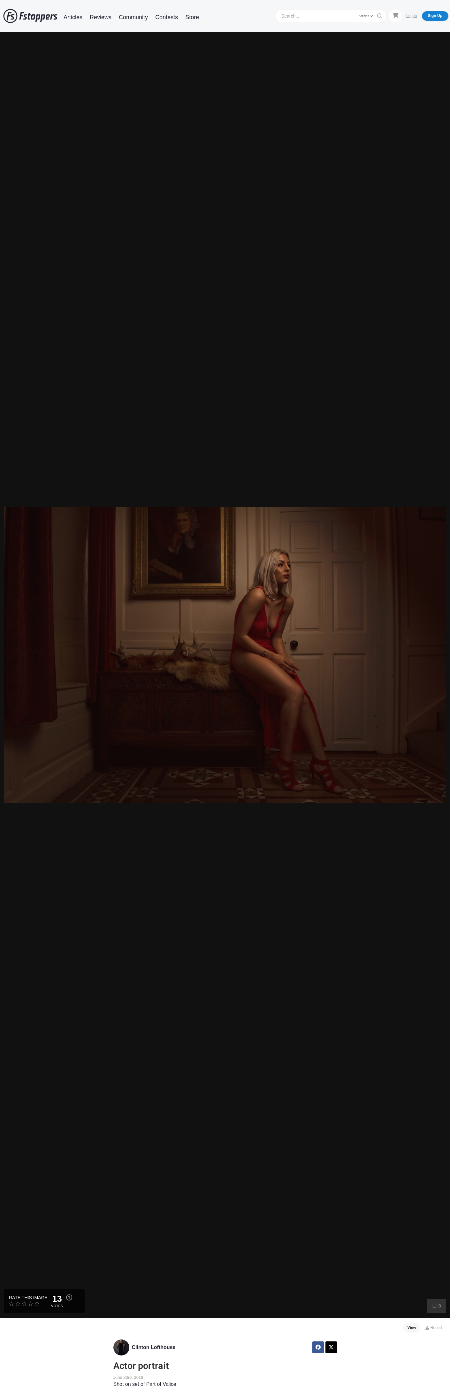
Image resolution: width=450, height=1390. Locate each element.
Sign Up (435, 15)
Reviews (100, 17)
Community (133, 17)
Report (433, 1327)
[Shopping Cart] (395, 15)
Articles (73, 17)
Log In (411, 15)
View (412, 1327)
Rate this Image (28, 1297)
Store (192, 17)
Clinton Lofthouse (154, 1347)
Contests (166, 17)
